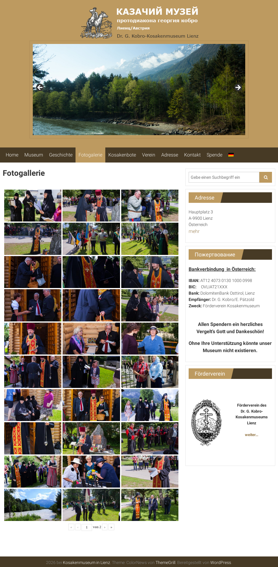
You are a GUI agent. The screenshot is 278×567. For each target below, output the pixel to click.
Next (237, 87)
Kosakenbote (122, 155)
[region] (139, 89)
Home (12, 155)
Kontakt (192, 155)
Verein (148, 155)
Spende (214, 155)
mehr (194, 231)
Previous (40, 87)
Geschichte (61, 155)
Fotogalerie (90, 155)
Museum (33, 155)
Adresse (169, 155)
